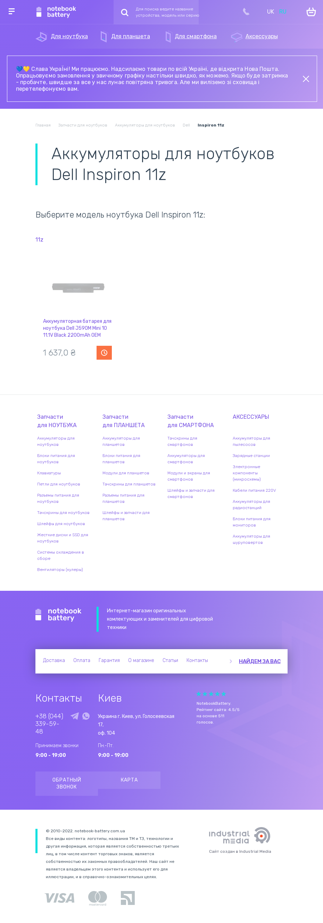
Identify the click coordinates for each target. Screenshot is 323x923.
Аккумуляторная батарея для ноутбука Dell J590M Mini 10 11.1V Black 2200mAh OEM (77, 328)
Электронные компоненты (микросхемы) (247, 473)
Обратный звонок (66, 783)
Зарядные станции (251, 455)
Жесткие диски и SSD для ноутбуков (62, 538)
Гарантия (109, 660)
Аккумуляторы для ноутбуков (56, 441)
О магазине (141, 660)
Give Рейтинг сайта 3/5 (211, 694)
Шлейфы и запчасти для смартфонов (191, 493)
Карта (129, 780)
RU (283, 11)
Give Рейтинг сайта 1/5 (199, 694)
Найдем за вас (260, 661)
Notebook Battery (58, 615)
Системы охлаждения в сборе (60, 555)
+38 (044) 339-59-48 (49, 723)
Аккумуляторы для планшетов (121, 441)
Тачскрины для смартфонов (182, 441)
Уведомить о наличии (104, 353)
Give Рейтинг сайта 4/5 (217, 694)
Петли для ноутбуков (58, 484)
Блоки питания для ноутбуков (56, 458)
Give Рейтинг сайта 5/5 (224, 694)
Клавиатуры (49, 473)
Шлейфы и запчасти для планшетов (126, 515)
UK (270, 11)
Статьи (170, 660)
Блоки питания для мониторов (252, 522)
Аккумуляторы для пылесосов (251, 441)
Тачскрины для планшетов (129, 484)
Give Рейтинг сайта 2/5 (205, 694)
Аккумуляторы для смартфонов (186, 458)
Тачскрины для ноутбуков (63, 512)
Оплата (81, 660)
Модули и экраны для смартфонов (188, 476)
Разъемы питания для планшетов (123, 498)
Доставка (54, 660)
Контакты (197, 660)
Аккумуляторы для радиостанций (251, 504)
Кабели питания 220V (254, 490)
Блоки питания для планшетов (121, 458)
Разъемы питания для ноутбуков (58, 498)
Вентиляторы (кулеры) (60, 569)
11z (39, 239)
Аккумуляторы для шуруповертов (251, 539)
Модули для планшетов (125, 473)
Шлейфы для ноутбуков (61, 523)
